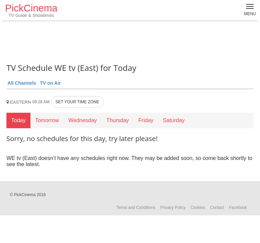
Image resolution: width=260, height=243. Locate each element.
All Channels (21, 83)
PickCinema (31, 10)
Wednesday (82, 120)
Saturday (174, 120)
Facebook (238, 207)
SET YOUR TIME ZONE (77, 102)
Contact (217, 207)
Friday (145, 120)
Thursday (117, 120)
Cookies (198, 207)
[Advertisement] (130, 40)
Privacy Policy (173, 207)
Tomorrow (47, 120)
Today (18, 120)
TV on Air (50, 83)
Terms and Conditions (135, 207)
